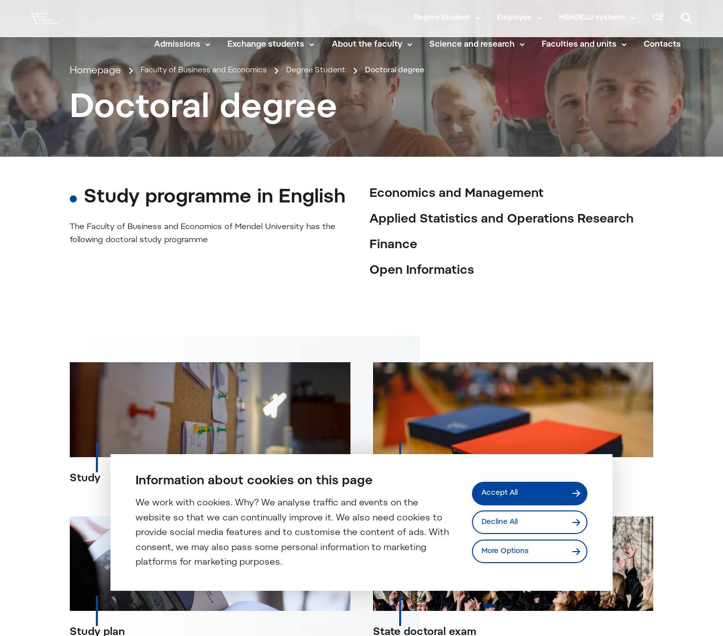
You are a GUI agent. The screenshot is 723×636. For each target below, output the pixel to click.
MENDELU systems (592, 18)
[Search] (686, 18)
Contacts (673, 46)
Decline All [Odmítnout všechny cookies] (504, 522)
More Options (509, 553)
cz (658, 18)
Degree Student (442, 18)
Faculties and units (589, 46)
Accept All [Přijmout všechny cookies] (503, 491)
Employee (514, 18)
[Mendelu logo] (89, 31)
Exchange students (276, 46)
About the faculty (377, 46)
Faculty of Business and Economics (223, 196)
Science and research (482, 46)
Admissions (188, 46)
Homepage (95, 196)
